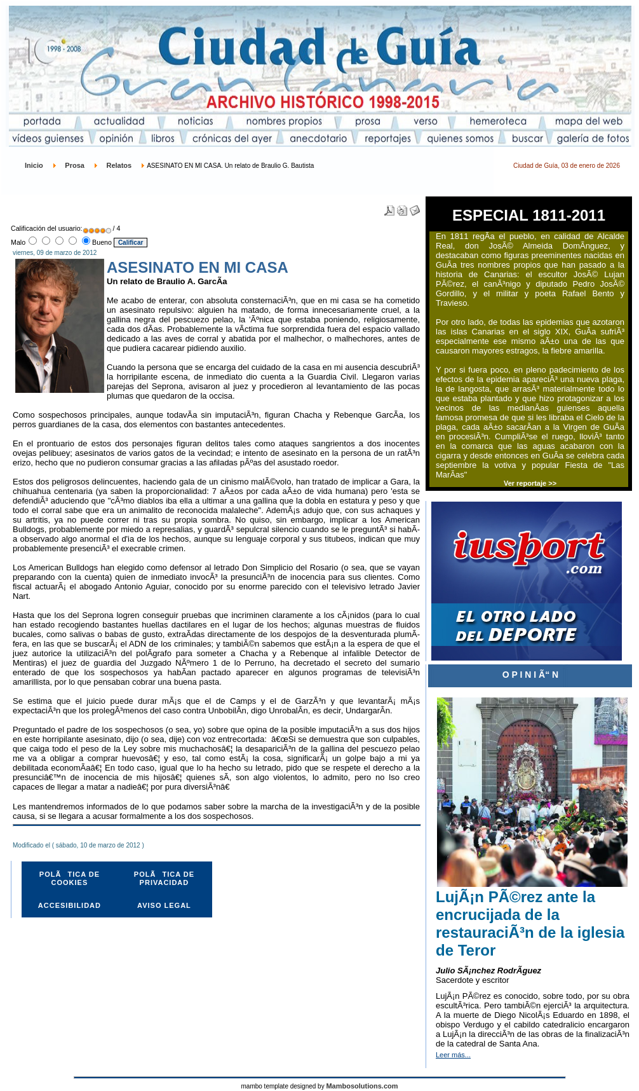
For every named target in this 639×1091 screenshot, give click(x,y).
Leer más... (453, 1055)
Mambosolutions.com (362, 1086)
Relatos (118, 165)
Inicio (34, 165)
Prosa (74, 165)
